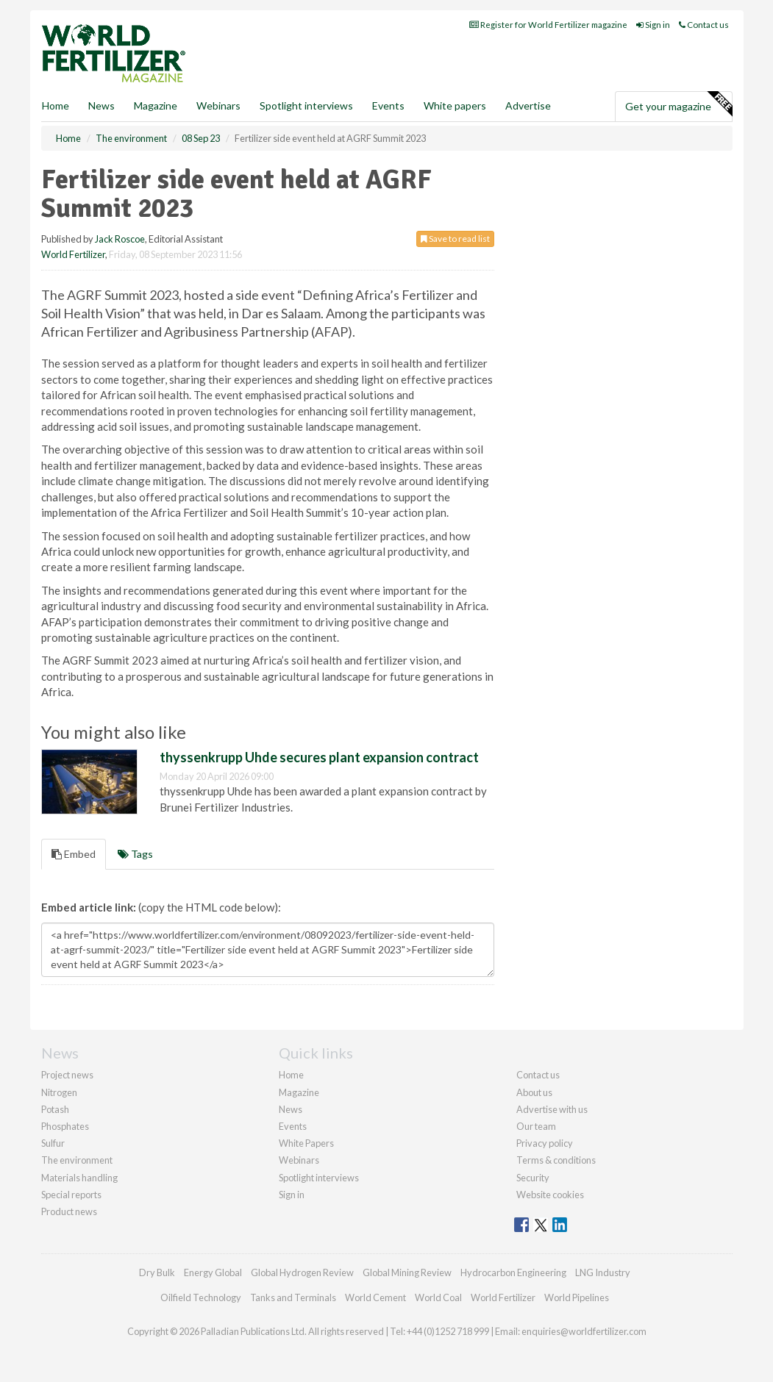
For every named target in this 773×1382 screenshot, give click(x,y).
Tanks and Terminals (293, 1297)
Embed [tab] (73, 854)
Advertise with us (552, 1109)
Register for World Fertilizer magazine (548, 24)
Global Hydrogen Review (302, 1272)
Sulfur (53, 1143)
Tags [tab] (135, 854)
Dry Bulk (157, 1272)
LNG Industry (602, 1272)
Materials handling (79, 1178)
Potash (55, 1109)
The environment (77, 1160)
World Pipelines (576, 1297)
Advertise (528, 105)
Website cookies (550, 1194)
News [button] (101, 105)
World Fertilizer (73, 254)
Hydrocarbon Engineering (513, 1272)
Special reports (71, 1194)
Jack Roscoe (120, 239)
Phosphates (65, 1126)
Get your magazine (678, 104)
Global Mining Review (407, 1272)
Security (532, 1178)
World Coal (438, 1297)
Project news (67, 1075)
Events (388, 105)
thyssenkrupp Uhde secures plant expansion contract (319, 757)
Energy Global (213, 1272)
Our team (536, 1126)
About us (534, 1092)
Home (55, 105)
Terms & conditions (556, 1160)
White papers (455, 105)
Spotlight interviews (306, 105)
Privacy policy (544, 1143)
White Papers (306, 1143)
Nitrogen (59, 1092)
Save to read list (455, 238)
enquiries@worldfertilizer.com (583, 1331)
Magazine (155, 105)
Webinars (218, 105)
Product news (69, 1211)
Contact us (704, 24)
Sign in (653, 24)
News (290, 1109)
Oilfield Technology (200, 1297)
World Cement (375, 1297)
